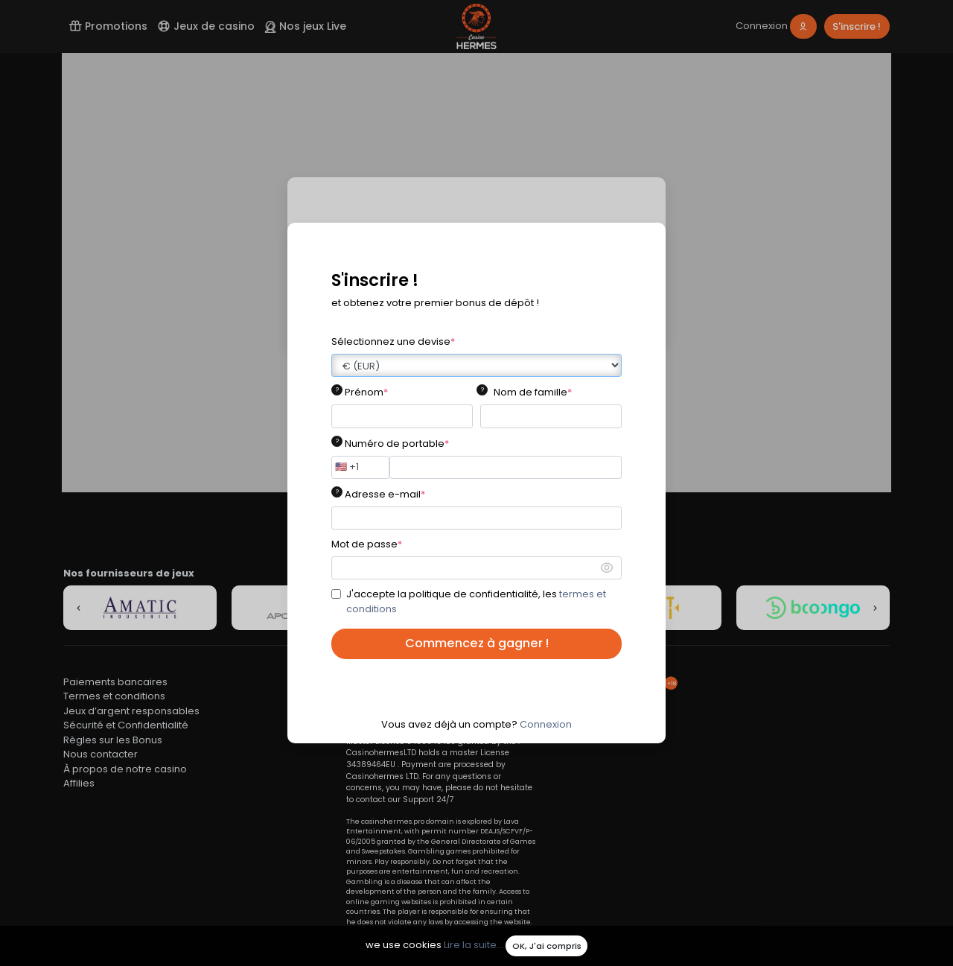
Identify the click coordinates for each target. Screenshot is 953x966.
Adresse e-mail (385, 494)
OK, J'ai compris (546, 946)
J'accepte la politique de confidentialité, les (476, 601)
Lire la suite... (473, 945)
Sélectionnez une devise (393, 341)
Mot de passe (366, 544)
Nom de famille (533, 392)
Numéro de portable (397, 443)
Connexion (546, 724)
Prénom (366, 392)
